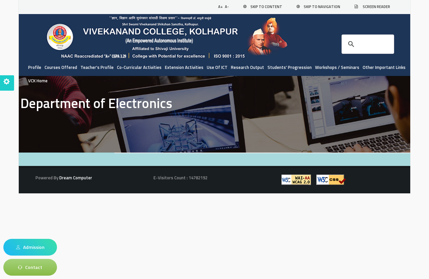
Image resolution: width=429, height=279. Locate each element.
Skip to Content (266, 6)
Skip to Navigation (322, 6)
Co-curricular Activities (139, 67)
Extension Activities (184, 67)
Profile (34, 67)
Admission (30, 247)
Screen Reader (376, 6)
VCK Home (38, 80)
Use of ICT (217, 67)
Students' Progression (289, 67)
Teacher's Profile (97, 67)
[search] (367, 44)
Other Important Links (384, 67)
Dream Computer (75, 177)
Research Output (247, 67)
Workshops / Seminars (337, 67)
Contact (30, 267)
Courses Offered (61, 67)
